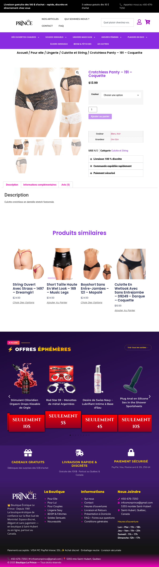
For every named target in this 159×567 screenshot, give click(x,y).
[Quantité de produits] (92, 109)
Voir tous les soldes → (138, 347)
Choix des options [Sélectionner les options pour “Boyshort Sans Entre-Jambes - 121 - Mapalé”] (91, 302)
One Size (115, 139)
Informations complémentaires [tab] (39, 184)
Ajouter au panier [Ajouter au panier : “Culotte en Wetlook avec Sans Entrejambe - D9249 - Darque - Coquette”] (125, 310)
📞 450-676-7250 (17, 558)
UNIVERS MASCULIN (84, 37)
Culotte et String (74, 53)
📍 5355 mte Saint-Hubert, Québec (82, 558)
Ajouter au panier (100, 116)
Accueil (22, 53)
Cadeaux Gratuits (28, 462)
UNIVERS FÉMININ (111, 37)
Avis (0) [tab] (65, 184)
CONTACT (47, 25)
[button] (77, 72)
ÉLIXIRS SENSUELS (59, 44)
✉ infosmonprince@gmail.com (45, 558)
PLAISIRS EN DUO (138, 37)
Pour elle (37, 53)
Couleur (95, 94)
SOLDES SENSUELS (56, 37)
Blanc (113, 134)
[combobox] (117, 22)
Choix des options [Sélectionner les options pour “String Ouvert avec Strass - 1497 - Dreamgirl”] (23, 302)
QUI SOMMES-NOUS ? (76, 19)
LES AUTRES (103, 44)
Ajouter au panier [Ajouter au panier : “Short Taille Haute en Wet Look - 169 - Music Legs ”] (57, 302)
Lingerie (52, 53)
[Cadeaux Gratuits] (28, 453)
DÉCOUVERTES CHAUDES (25, 37)
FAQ (61, 25)
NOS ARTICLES (50, 19)
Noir (119, 134)
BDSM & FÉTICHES (82, 44)
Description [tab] (12, 184)
